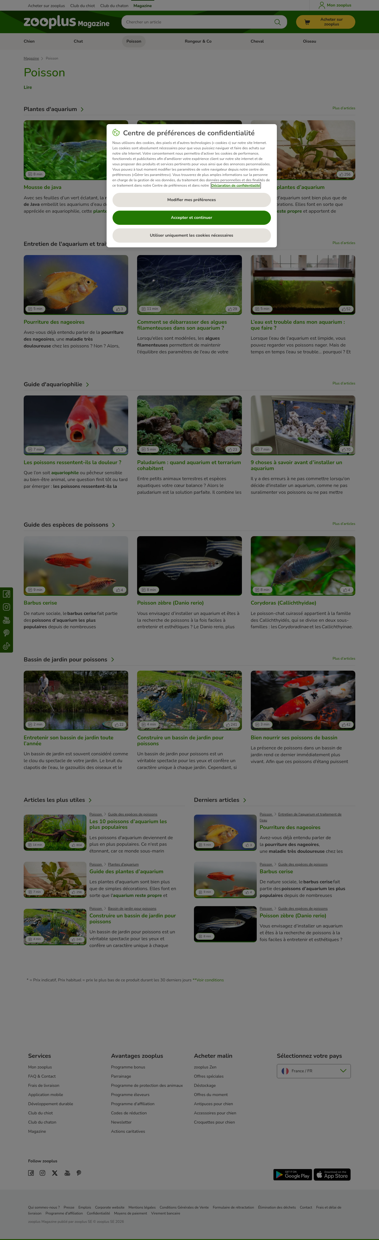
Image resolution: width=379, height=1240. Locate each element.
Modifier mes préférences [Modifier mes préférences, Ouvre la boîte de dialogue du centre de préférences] (191, 200)
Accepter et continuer (191, 217)
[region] (192, 185)
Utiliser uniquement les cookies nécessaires (191, 235)
